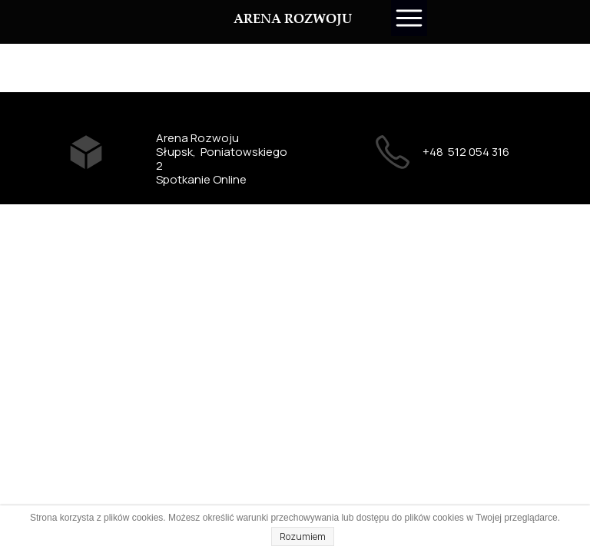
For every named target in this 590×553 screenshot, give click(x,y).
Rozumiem (303, 536)
